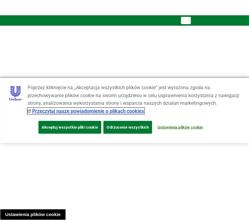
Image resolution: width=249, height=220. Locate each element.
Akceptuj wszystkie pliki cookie (70, 127)
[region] (124, 110)
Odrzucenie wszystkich (128, 127)
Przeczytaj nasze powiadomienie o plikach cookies (88, 111)
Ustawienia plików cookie (33, 214)
